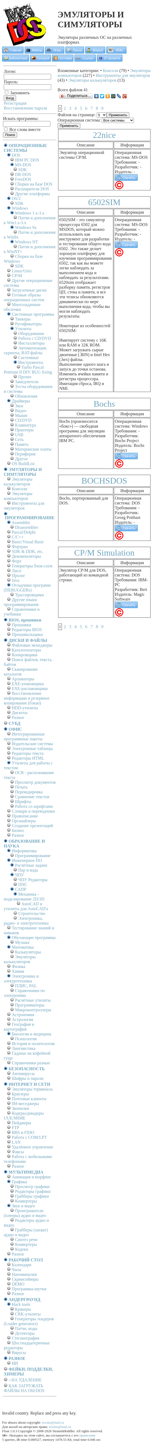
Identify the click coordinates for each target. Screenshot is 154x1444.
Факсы (18, 1151)
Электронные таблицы (32, 748)
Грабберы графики (32, 1196)
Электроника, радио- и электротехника (26, 920)
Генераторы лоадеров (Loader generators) (29, 1321)
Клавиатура (25, 425)
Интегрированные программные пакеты (24, 736)
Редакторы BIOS (27, 629)
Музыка (22, 942)
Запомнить (17, 93)
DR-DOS (23, 174)
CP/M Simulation (104, 552)
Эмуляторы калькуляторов (18, 481)
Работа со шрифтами (34, 806)
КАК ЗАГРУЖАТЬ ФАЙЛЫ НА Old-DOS (24, 1388)
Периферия (25, 454)
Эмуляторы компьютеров (18, 496)
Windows (20, 208)
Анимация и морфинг (31, 1177)
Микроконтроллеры (33, 1010)
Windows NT (26, 242)
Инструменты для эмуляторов (24, 505)
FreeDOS (23, 179)
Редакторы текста (28, 753)
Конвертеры (26, 1201)
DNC (22, 884)
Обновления (26, 396)
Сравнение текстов (32, 796)
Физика (18, 966)
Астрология (22, 1019)
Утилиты (23, 328)
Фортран (20, 546)
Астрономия (23, 1014)
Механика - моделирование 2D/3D (24, 896)
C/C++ (18, 537)
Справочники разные (31, 1063)
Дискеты (20, 712)
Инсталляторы (31, 343)
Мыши (21, 415)
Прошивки (21, 625)
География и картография (19, 1026)
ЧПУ (19, 875)
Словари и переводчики (33, 811)
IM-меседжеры (25, 1103)
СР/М (17, 275)
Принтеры (24, 430)
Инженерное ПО (27, 860)
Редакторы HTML (28, 758)
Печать (21, 787)
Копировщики (24, 655)
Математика (23, 947)
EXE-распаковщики (30, 688)
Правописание (25, 816)
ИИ (15, 1363)
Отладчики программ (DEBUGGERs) (27, 587)
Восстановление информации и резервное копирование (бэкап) (27, 698)
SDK (22, 169)
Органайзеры (24, 821)
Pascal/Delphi (24, 532)
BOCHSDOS (104, 480)
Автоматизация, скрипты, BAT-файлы (25, 350)
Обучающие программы (33, 937)
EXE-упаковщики (28, 683)
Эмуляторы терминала (32, 1089)
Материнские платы (33, 449)
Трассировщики (29, 595)
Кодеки (21, 1249)
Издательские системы (32, 743)
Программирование (33, 855)
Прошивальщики (27, 634)
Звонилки (20, 1108)
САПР (20, 889)
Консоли (19, 489)
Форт (16, 561)
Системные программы (33, 314)
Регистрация (15, 103)
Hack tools (21, 1304)
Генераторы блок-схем (32, 566)
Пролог (18, 575)
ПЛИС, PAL (26, 985)
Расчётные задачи (31, 865)
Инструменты (30, 362)
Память (21, 444)
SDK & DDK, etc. (27, 551)
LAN (16, 1142)
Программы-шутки (29, 1289)
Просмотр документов (35, 782)
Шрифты (23, 801)
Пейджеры (21, 1123)
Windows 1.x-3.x (29, 213)
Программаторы (29, 1005)
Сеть (19, 439)
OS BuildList (23, 463)
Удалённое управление (32, 1147)
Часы (16, 1269)
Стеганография (25, 1338)
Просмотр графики (32, 1186)
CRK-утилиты (28, 1314)
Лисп (16, 570)
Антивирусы (23, 1073)
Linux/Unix (22, 271)
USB (19, 434)
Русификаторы (28, 324)
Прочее (24, 377)
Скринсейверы (25, 1279)
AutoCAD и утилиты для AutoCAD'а (26, 906)
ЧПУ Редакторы (32, 879)
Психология (26, 1038)
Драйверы (21, 401)
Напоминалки (24, 1274)
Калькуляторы (28, 952)
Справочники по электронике (24, 993)
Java (15, 580)
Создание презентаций (32, 825)
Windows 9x (26, 227)
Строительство (31, 913)
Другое (21, 459)
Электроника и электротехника (21, 978)
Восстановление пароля (25, 108)
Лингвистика (23, 1048)
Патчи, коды (26, 1328)
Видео (20, 410)
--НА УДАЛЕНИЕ (25, 1380)
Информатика (24, 851)
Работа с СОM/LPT (29, 1137)
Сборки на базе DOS (33, 184)
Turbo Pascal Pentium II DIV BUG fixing (28, 369)
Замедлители (26, 381)
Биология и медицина (31, 1034)
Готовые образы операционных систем (24, 297)
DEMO (18, 1284)
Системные (28, 357)
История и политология (33, 1043)
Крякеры (23, 1309)
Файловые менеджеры (32, 645)
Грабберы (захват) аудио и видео (26, 1232)
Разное (18, 717)
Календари (21, 1264)
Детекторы (25, 1333)
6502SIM (104, 202)
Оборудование (31, 333)
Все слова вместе (22, 129)
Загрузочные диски (29, 290)
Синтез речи (26, 1239)
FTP (15, 1127)
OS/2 (16, 198)
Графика (19, 1181)
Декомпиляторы (26, 556)
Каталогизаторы (26, 650)
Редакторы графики (33, 1191)
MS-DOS (23, 165)
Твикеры (23, 319)
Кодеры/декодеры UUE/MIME (24, 1115)
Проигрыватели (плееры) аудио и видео (25, 1213)
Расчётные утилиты (33, 1000)
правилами (87, 1435)
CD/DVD (23, 420)
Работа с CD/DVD (34, 338)
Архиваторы (23, 679)
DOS (16, 155)
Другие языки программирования (21, 602)
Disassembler (26, 527)
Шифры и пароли (27, 1078)
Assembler (21, 522)
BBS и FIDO (23, 1132)
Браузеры (20, 1094)
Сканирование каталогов (21, 671)
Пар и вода (28, 870)
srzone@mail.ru (53, 1422)
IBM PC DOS (27, 160)
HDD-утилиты (25, 708)
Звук (19, 406)
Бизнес (18, 830)
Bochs (104, 404)
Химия (18, 971)
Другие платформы (32, 193)
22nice (104, 135)
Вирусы (19, 1352)
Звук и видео (23, 1206)
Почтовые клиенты (29, 1098)
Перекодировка (29, 792)
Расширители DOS (32, 189)
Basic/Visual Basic (28, 542)
